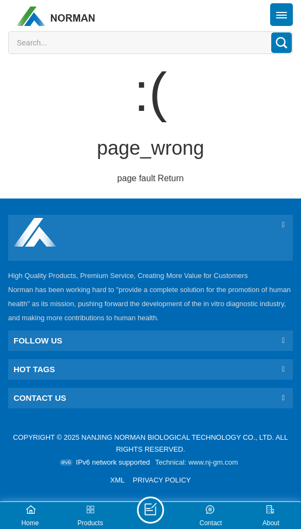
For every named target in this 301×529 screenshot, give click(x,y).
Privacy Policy (162, 480)
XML (118, 480)
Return (171, 178)
